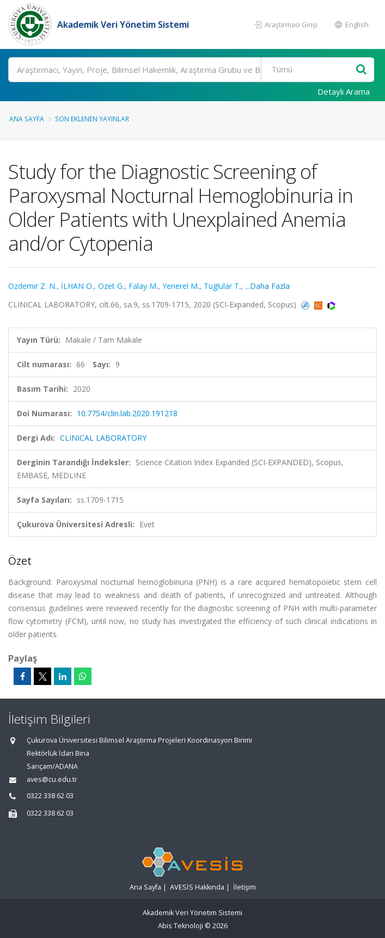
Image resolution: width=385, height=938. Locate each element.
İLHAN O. (77, 286)
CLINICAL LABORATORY (103, 438)
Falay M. (143, 286)
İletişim (244, 887)
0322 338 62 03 (50, 795)
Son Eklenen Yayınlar (92, 118)
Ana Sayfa (26, 118)
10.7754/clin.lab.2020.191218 (127, 413)
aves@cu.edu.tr (52, 779)
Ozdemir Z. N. (32, 286)
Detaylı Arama (343, 91)
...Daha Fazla (267, 286)
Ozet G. (111, 286)
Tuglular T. (222, 286)
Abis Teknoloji (180, 925)
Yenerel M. (180, 286)
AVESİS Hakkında (197, 887)
